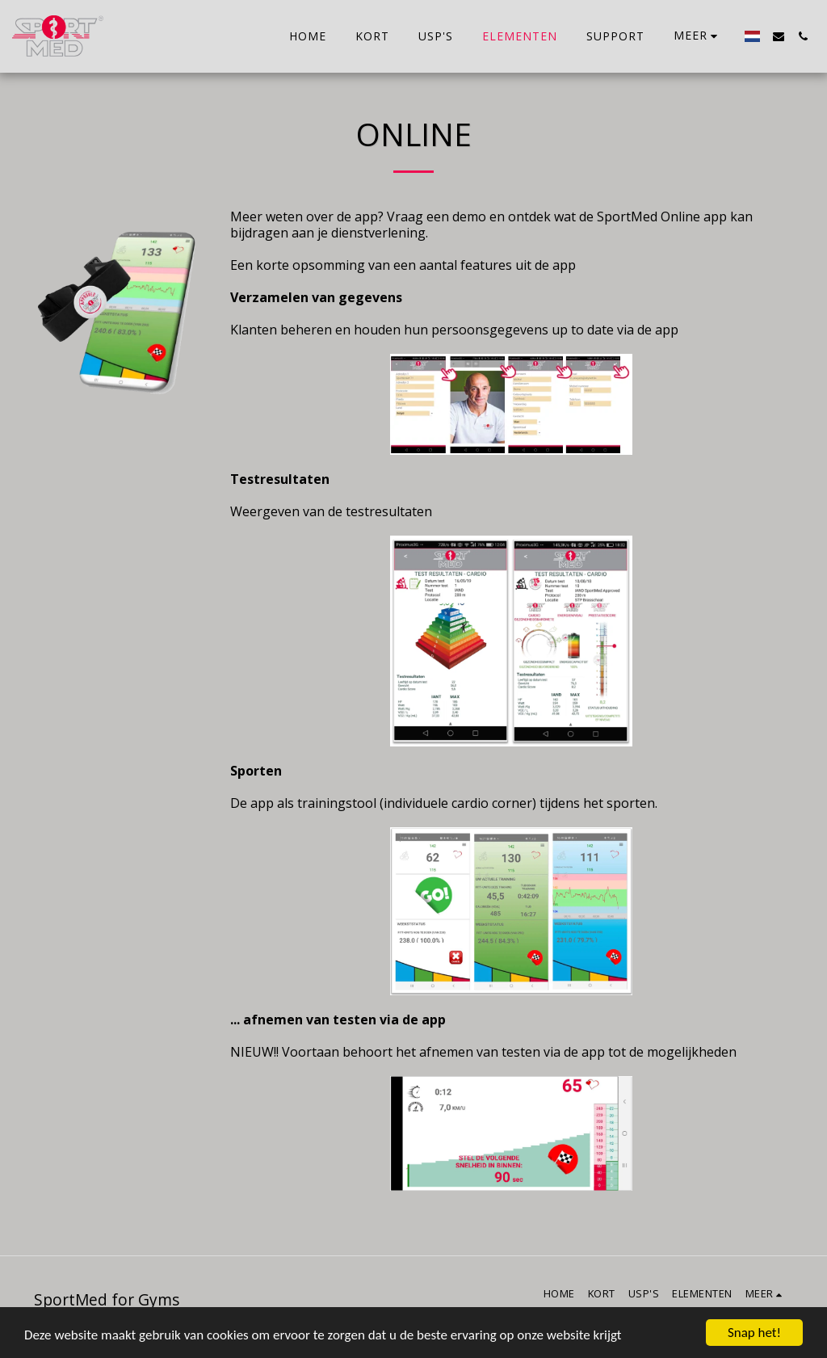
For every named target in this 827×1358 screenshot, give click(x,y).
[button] (778, 36)
